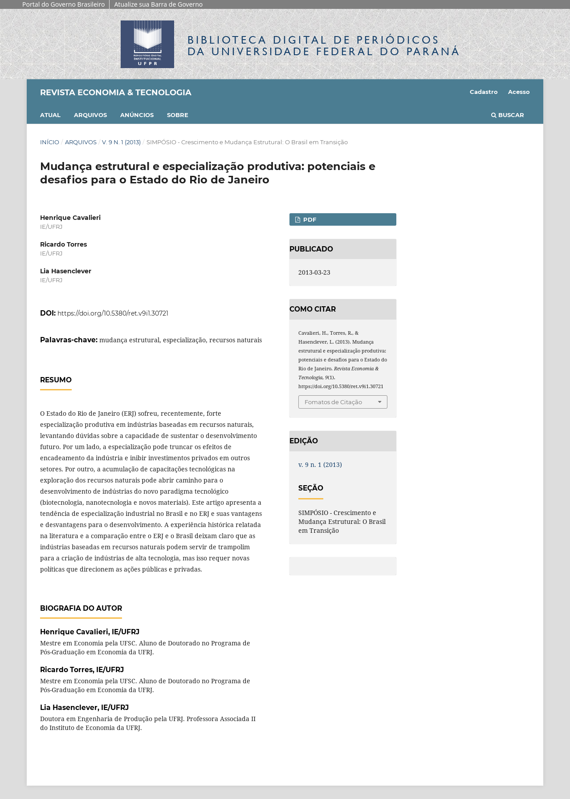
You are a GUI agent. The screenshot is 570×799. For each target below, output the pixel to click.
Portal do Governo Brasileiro (63, 4)
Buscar (507, 114)
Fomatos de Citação (333, 402)
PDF (308, 219)
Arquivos (90, 114)
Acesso (519, 91)
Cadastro (484, 91)
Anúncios (137, 114)
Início (49, 142)
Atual (50, 114)
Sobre (177, 114)
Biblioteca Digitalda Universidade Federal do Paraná (324, 45)
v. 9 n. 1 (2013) (121, 142)
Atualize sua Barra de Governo (158, 4)
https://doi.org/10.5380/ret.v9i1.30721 (112, 313)
